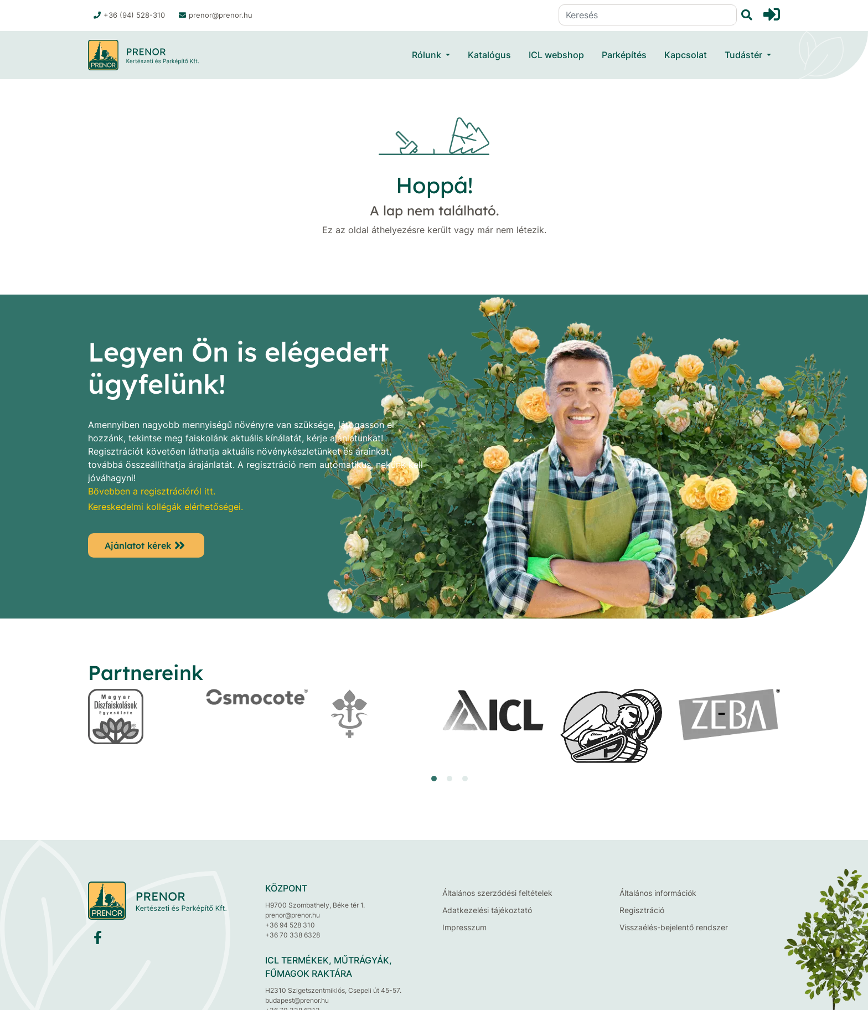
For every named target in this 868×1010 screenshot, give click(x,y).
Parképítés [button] (624, 54)
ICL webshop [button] (556, 54)
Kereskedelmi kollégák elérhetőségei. (165, 506)
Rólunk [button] (427, 54)
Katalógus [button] (489, 54)
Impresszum (464, 927)
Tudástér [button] (744, 54)
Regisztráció (641, 910)
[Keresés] (648, 14)
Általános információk (657, 893)
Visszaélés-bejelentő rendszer (673, 927)
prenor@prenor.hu (215, 15)
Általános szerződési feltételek (497, 893)
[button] (434, 778)
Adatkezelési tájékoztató (487, 910)
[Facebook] (98, 940)
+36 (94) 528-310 (129, 15)
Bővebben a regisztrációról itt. (151, 491)
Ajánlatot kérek (138, 545)
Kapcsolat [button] (685, 54)
